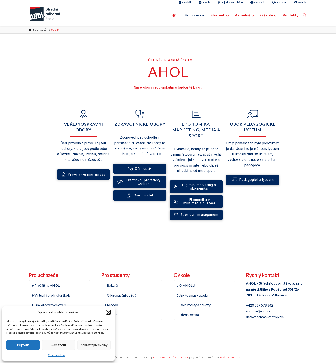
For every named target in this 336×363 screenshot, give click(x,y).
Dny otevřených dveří (49, 305)
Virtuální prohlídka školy (51, 295)
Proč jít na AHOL (46, 285)
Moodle (204, 2)
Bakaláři (185, 2)
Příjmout (23, 345)
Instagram (279, 2)
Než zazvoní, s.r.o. (232, 357)
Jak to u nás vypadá (192, 295)
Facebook (257, 2)
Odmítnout (58, 345)
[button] (108, 312)
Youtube (300, 2)
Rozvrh (111, 315)
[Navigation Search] (305, 15)
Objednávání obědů (230, 2)
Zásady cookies (56, 355)
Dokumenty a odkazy (194, 305)
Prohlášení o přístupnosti (170, 357)
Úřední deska (188, 315)
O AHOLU (186, 285)
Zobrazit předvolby (94, 345)
